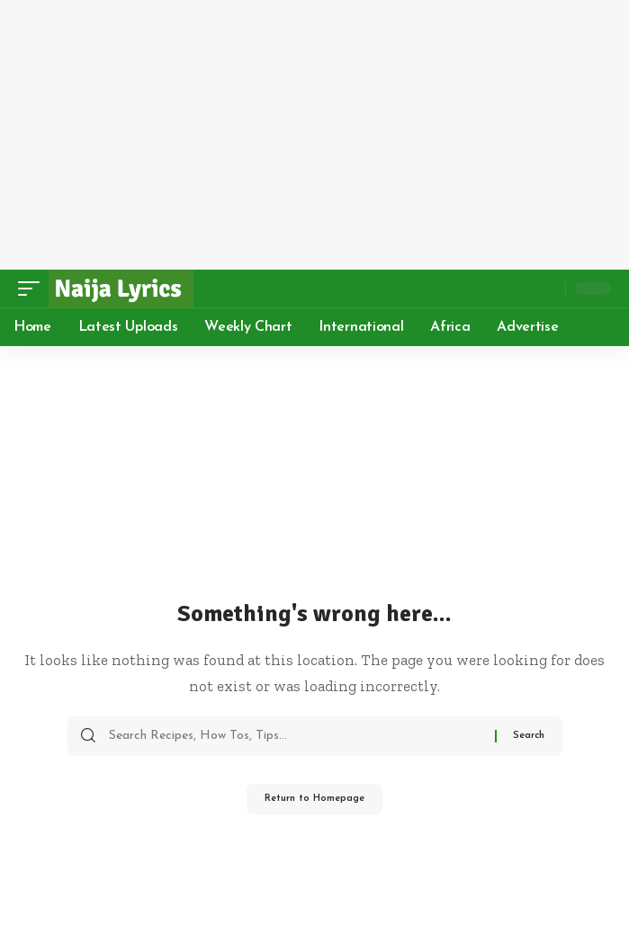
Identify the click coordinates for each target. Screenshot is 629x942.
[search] (547, 289)
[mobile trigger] (33, 288)
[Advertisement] (314, 135)
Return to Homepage (314, 799)
